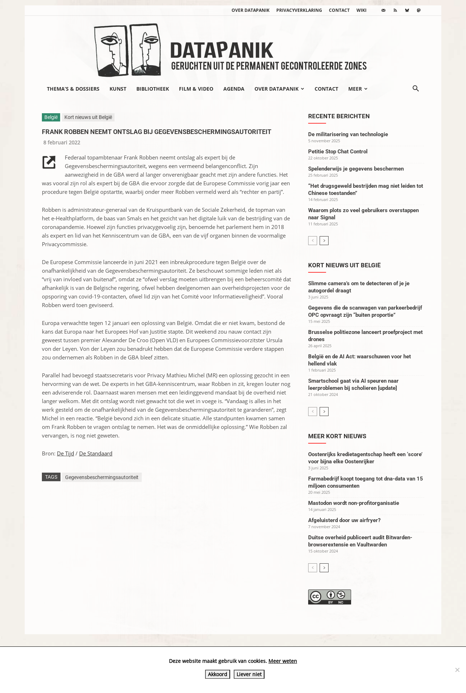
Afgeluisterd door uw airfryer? (344, 520)
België (51, 117)
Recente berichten (339, 116)
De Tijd (65, 453)
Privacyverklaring (299, 10)
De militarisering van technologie (348, 134)
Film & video (196, 88)
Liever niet (249, 674)
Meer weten (282, 661)
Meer (358, 88)
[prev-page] (312, 240)
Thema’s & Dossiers (73, 88)
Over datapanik (251, 10)
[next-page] (324, 240)
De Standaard (95, 453)
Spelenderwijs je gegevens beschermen (356, 169)
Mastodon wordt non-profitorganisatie (353, 503)
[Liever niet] (457, 669)
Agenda (233, 88)
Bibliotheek (152, 88)
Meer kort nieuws (337, 436)
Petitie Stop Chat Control (338, 151)
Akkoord (217, 674)
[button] (415, 89)
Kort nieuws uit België (88, 117)
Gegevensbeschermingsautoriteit (102, 477)
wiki (361, 10)
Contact (339, 10)
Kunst (118, 88)
